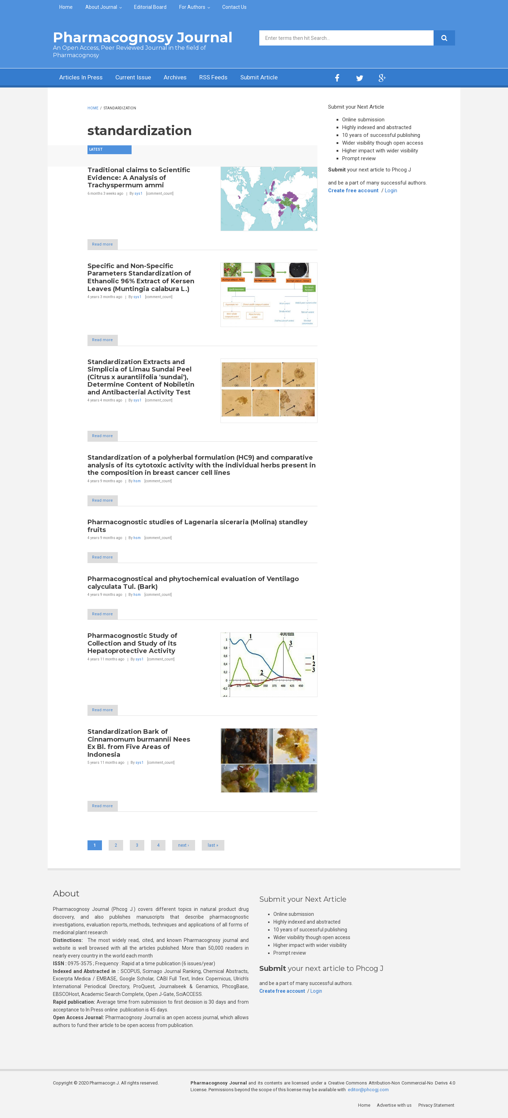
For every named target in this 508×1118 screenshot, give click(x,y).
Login (391, 190)
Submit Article (269, 77)
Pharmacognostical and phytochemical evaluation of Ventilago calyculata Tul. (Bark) (193, 584)
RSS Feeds (222, 77)
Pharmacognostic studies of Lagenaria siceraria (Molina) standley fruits (197, 527)
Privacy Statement (437, 1107)
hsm (137, 482)
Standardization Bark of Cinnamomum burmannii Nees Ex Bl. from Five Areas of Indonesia (138, 745)
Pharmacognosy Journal (142, 37)
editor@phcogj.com (368, 1091)
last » (213, 847)
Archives (181, 77)
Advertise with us (395, 1107)
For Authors (192, 7)
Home (66, 7)
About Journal (101, 7)
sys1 (138, 193)
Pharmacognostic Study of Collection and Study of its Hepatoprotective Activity (132, 644)
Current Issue (137, 77)
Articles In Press (82, 77)
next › (183, 847)
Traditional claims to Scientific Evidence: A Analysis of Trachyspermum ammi (138, 177)
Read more (106, 244)
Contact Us (234, 7)
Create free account (353, 190)
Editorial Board (150, 7)
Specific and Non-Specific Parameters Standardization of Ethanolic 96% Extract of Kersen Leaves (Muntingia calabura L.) (140, 277)
